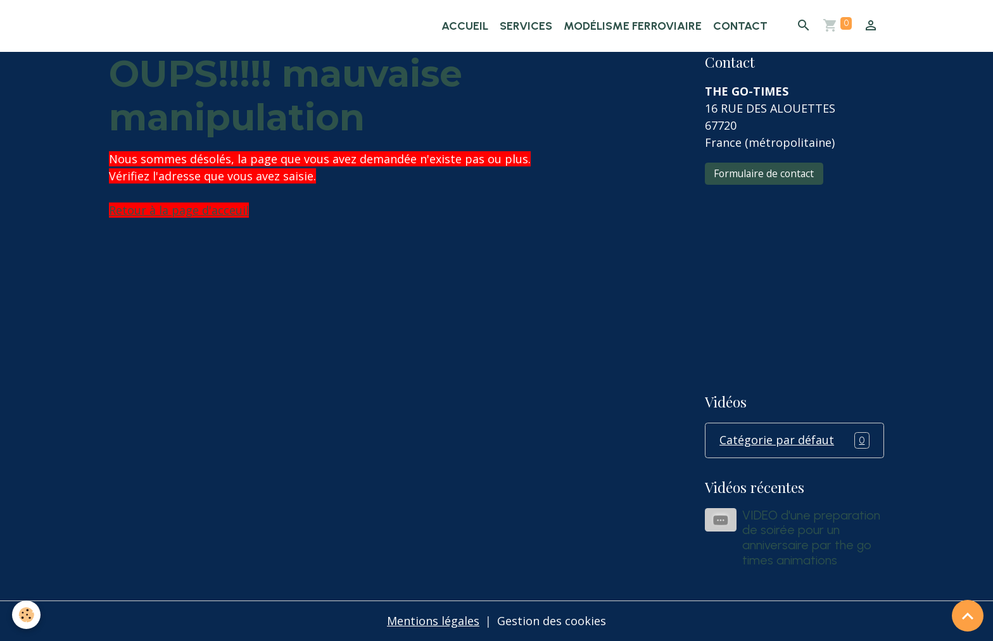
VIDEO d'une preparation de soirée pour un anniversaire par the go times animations (811, 537)
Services (526, 26)
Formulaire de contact (764, 173)
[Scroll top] (968, 616)
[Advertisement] (794, 280)
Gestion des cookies (551, 620)
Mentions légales (433, 620)
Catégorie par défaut (794, 440)
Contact (740, 26)
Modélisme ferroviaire (633, 26)
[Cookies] (27, 615)
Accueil (464, 26)
